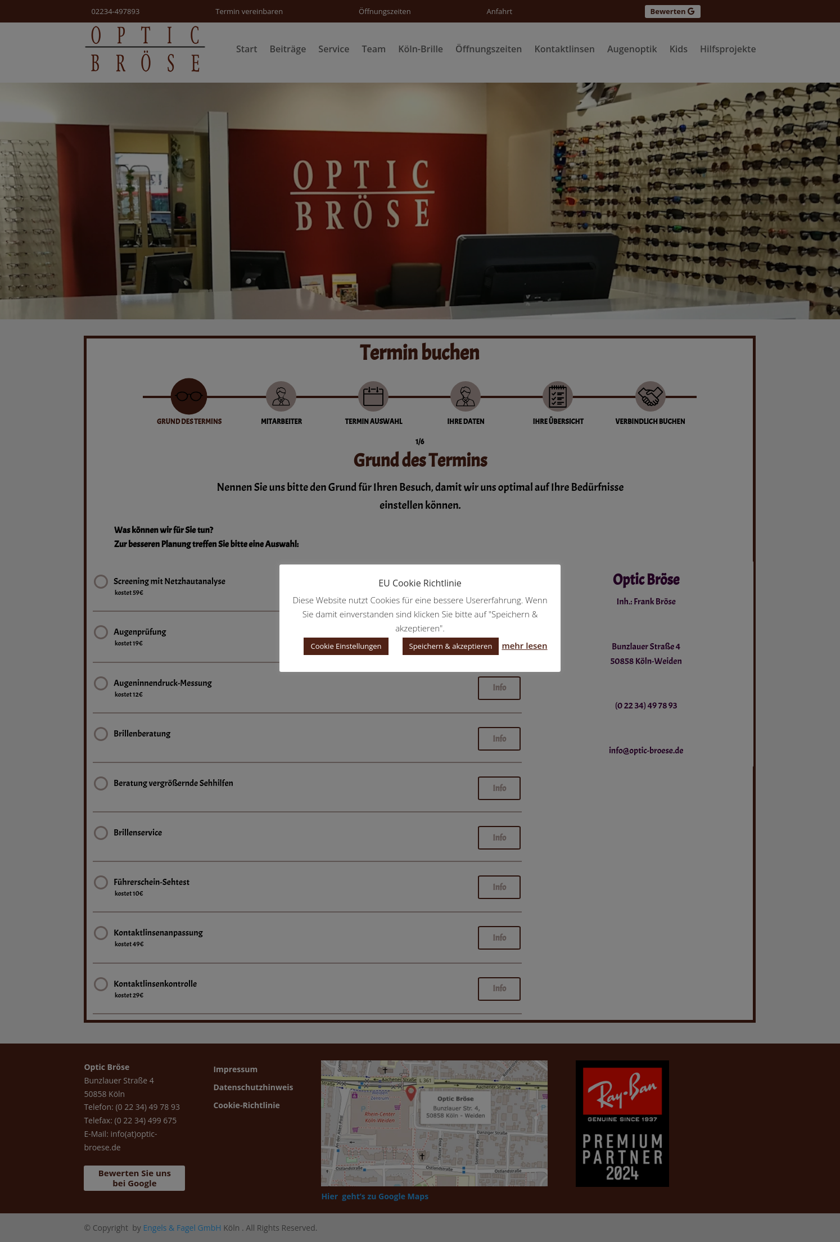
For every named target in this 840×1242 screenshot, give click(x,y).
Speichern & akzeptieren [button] (451, 646)
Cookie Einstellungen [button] (345, 646)
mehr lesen (524, 645)
